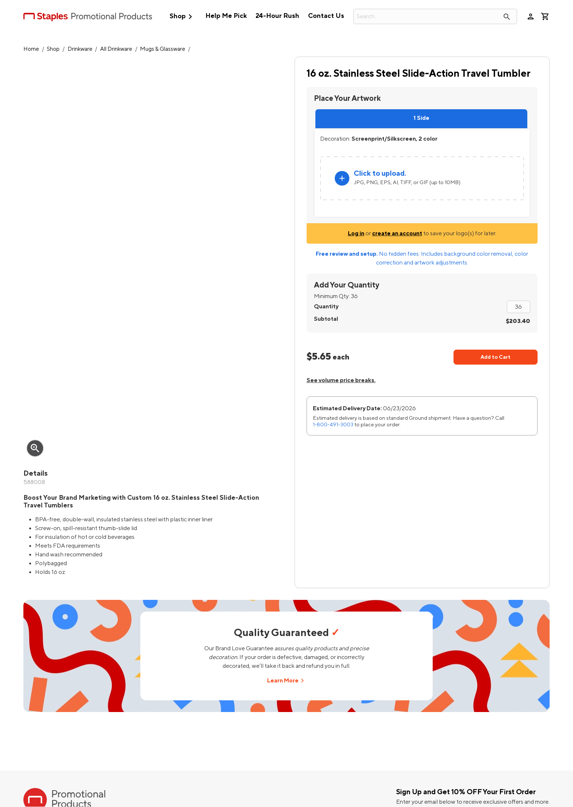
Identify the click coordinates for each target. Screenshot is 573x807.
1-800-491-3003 (333, 424)
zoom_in (35, 448)
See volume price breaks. (341, 380)
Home (31, 49)
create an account (397, 233)
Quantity (326, 306)
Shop (183, 17)
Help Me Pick (226, 15)
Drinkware (80, 49)
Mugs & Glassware (162, 49)
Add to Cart (496, 357)
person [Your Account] (530, 16)
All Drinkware (116, 49)
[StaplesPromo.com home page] (87, 16)
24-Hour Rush (277, 15)
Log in (356, 233)
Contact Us (326, 15)
